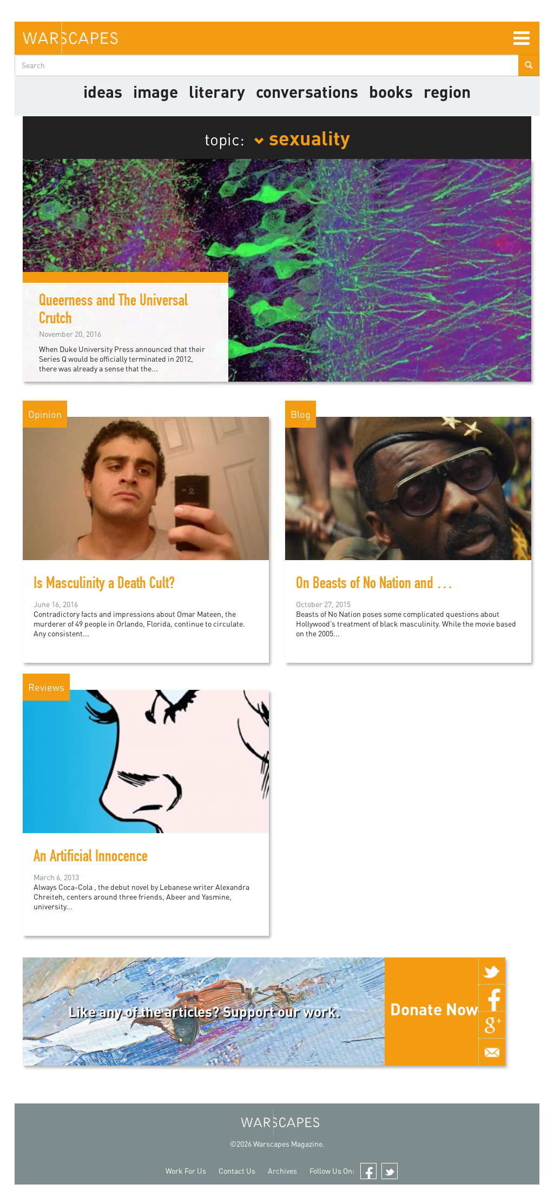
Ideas (102, 91)
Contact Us (237, 1170)
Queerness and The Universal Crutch (113, 311)
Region (447, 91)
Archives (282, 1170)
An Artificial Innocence (91, 858)
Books (391, 91)
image (155, 91)
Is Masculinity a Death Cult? (104, 585)
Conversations (307, 91)
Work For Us (186, 1170)
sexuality (302, 137)
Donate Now (434, 1009)
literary (217, 91)
